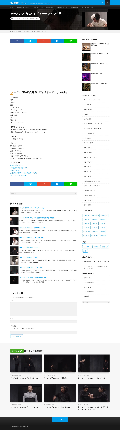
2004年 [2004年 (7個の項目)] (95, 220)
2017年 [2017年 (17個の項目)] (94, 236)
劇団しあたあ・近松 (90, 159)
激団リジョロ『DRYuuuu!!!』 (99, 86)
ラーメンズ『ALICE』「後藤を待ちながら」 (33, 280)
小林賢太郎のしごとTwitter (19, 170)
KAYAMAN (87, 112)
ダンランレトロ (88, 135)
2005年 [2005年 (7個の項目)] (103, 220)
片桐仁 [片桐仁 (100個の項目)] (85, 252)
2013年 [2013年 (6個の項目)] (102, 228)
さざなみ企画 (88, 121)
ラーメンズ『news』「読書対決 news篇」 (33, 230)
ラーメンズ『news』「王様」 (29, 260)
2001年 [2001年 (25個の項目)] (95, 216)
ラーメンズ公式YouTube (18, 178)
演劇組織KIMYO (88, 192)
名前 (11, 321)
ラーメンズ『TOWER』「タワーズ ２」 (26, 381)
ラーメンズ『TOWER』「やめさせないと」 (92, 382)
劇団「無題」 (88, 149)
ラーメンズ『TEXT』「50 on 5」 (30, 250)
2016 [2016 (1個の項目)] (102, 232)
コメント (12, 303)
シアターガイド (88, 280)
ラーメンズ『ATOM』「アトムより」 (31, 270)
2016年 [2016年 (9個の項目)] (86, 236)
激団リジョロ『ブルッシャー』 (99, 66)
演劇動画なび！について (24, 9)
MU (85, 117)
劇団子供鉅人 (88, 163)
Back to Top (60, 425)
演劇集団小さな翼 (89, 196)
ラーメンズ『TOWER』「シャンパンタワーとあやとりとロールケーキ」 (93, 413)
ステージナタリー (89, 285)
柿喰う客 (86, 178)
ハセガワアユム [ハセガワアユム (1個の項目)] (87, 247)
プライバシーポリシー (91, 9)
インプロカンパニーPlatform (92, 131)
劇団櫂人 (86, 173)
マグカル (86, 140)
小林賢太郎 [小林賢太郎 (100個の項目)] (105, 247)
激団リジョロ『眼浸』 (97, 76)
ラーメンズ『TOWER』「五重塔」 (57, 381)
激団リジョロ (88, 201)
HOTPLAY (87, 107)
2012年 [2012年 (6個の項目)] (94, 228)
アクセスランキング (39, 9)
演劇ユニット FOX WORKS (92, 182)
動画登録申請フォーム (65, 9)
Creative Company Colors (91, 102)
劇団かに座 (87, 154)
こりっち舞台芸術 (89, 294)
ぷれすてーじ (87, 289)
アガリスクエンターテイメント (93, 126)
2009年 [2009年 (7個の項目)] (94, 224)
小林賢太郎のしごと (16, 168)
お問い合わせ (78, 9)
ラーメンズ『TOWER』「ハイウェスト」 (26, 412)
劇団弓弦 (86, 168)
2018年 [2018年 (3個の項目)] (103, 236)
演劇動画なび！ (25, 432)
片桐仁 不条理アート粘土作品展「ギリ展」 (24, 176)
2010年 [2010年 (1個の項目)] (102, 224)
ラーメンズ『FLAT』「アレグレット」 (32, 211)
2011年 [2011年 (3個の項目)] (86, 228)
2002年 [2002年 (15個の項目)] (104, 216)
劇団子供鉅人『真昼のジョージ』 (93, 262)
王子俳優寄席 (88, 206)
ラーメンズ (23, 21)
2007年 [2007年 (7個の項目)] (86, 224)
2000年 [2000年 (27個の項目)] (86, 216)
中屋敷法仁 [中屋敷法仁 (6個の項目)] (97, 247)
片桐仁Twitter (14, 173)
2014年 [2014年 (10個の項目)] (86, 232)
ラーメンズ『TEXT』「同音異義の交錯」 (96, 269)
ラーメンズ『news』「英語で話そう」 (32, 240)
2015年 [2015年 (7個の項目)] (95, 232)
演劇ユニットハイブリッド (91, 187)
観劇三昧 (86, 298)
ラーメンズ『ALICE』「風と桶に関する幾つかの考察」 (37, 220)
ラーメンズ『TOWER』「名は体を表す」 (59, 412)
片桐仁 (36, 21)
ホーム (12, 9)
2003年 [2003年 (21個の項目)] (86, 220)
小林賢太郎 (31, 21)
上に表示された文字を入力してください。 (22, 331)
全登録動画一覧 (52, 9)
